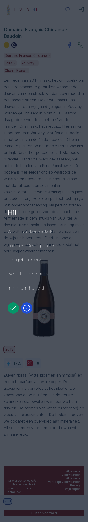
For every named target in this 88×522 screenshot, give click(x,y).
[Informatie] (26, 308)
